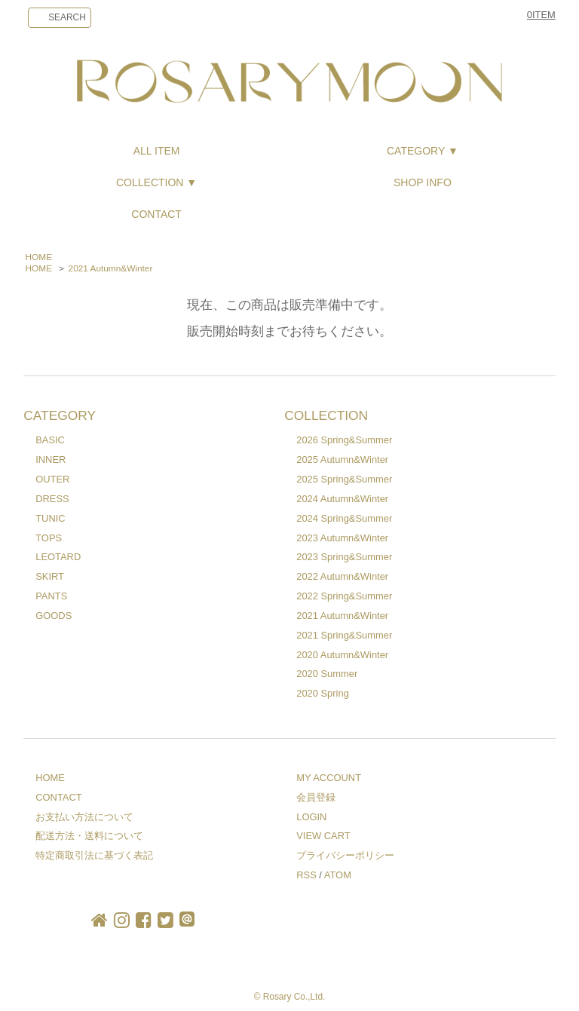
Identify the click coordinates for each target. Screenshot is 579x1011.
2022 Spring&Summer (344, 596)
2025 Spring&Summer (344, 479)
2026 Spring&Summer (344, 440)
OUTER (52, 479)
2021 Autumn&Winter (111, 268)
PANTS (51, 596)
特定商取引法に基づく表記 (94, 855)
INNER (50, 459)
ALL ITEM (156, 151)
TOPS (48, 538)
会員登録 (315, 797)
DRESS (52, 498)
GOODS (53, 615)
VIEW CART (323, 835)
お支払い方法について (84, 817)
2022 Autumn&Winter (342, 576)
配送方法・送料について (89, 835)
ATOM (337, 875)
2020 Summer (326, 673)
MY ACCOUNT (328, 777)
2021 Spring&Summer (344, 635)
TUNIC (50, 518)
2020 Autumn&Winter (342, 654)
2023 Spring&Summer (344, 556)
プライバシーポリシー (345, 855)
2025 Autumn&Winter (342, 459)
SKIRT (49, 576)
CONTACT (156, 214)
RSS (306, 875)
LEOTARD (58, 556)
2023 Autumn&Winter (342, 538)
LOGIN (311, 817)
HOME (39, 257)
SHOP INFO (423, 182)
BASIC (50, 440)
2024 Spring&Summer (344, 518)
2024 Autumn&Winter (342, 498)
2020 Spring (322, 693)
